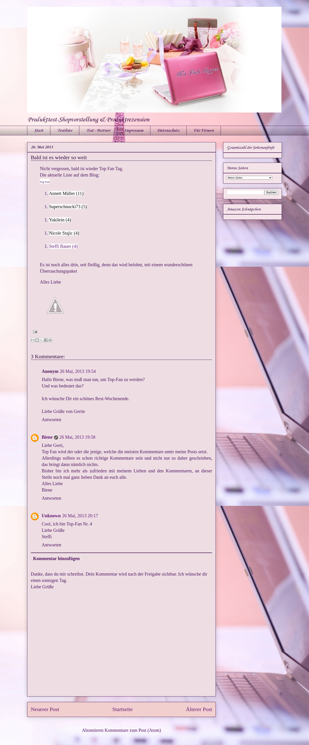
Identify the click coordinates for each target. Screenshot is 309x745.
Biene (47, 437)
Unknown (51, 515)
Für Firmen (203, 130)
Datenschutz (168, 130)
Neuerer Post (45, 709)
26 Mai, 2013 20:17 (80, 515)
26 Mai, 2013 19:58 (77, 437)
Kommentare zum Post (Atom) (133, 730)
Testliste (64, 130)
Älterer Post (199, 709)
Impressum (133, 130)
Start (38, 130)
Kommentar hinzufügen (56, 558)
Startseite (122, 709)
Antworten (51, 419)
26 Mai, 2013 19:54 (78, 371)
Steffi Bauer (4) (63, 246)
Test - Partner (98, 130)
